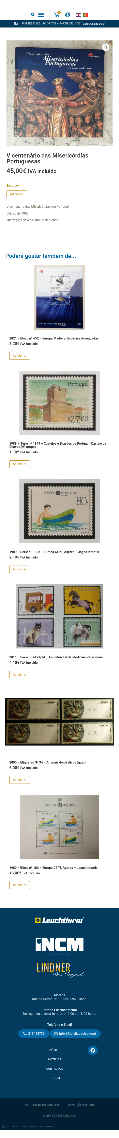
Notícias (54, 1067)
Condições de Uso (81, 1113)
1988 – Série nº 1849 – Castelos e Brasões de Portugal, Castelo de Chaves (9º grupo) (57, 453)
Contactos (54, 1076)
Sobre (56, 1086)
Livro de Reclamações (59, 1123)
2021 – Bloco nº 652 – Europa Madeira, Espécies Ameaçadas (54, 346)
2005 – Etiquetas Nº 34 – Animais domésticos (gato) (47, 770)
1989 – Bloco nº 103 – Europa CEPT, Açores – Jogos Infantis (53, 876)
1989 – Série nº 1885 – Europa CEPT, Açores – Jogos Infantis (54, 560)
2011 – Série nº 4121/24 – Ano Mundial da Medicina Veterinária (56, 665)
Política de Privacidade (42, 1113)
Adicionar (17, 202)
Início (53, 1058)
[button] (32, 22)
